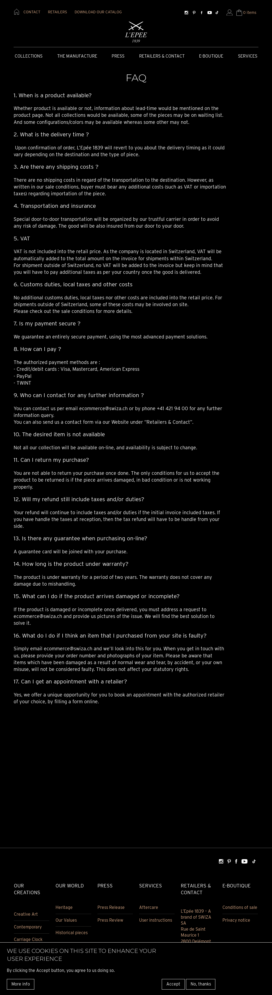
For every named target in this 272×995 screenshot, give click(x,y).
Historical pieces (72, 933)
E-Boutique (211, 56)
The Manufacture (77, 56)
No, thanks (201, 984)
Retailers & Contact (162, 56)
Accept (173, 984)
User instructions (155, 920)
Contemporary (28, 927)
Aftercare (148, 907)
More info (20, 984)
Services (247, 56)
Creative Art (26, 914)
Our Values (66, 920)
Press (118, 56)
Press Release (111, 907)
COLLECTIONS (28, 56)
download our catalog (98, 12)
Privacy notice (236, 920)
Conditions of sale (239, 907)
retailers (57, 12)
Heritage (64, 907)
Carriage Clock (28, 939)
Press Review (110, 920)
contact (31, 12)
